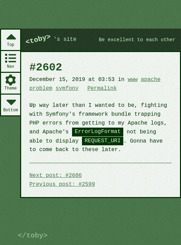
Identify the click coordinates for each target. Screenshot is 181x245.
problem (40, 88)
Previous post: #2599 (62, 184)
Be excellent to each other (137, 40)
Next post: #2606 (55, 175)
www (133, 79)
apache (151, 79)
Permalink (102, 88)
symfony (67, 88)
